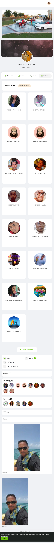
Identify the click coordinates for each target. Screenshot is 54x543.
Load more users (28, 350)
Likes (4, 412)
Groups (5, 419)
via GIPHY (5, 472)
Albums (6, 373)
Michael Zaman (27, 64)
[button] (49, 3)
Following (6, 381)
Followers (6, 399)
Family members (24, 86)
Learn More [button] (4, 536)
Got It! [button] (4, 538)
